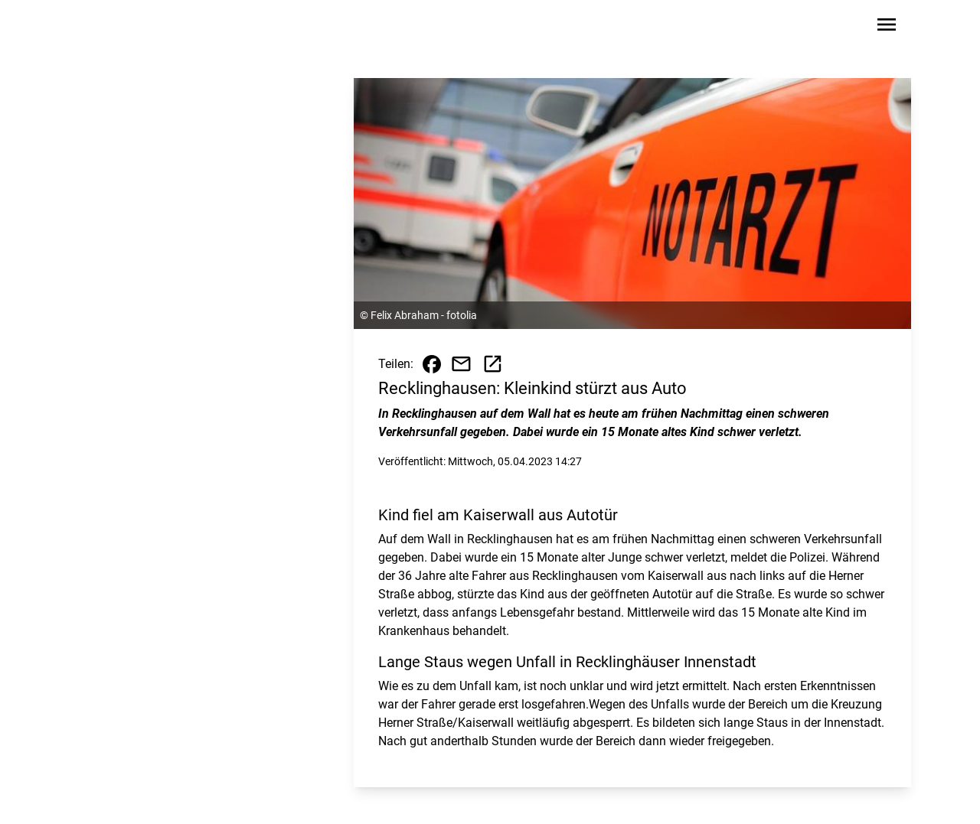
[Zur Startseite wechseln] (118, 27)
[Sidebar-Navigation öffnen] (886, 27)
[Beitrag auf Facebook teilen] (432, 364)
